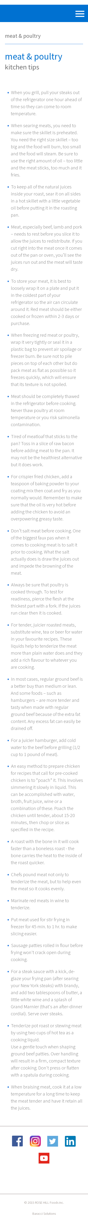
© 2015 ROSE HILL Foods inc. (44, 1202)
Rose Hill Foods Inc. (18, 13)
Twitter (52, 1141)
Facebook (17, 1141)
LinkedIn (70, 1141)
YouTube (44, 1158)
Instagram (35, 1141)
